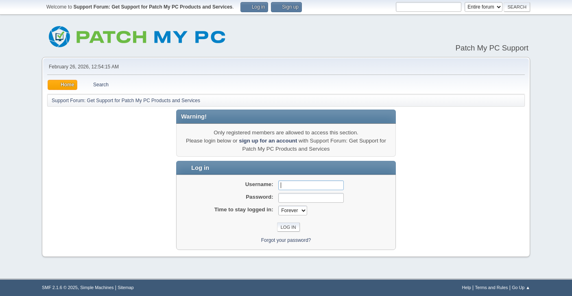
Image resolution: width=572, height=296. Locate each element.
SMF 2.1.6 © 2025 (60, 287)
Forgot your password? (286, 240)
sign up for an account (268, 141)
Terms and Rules (491, 287)
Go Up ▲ (521, 287)
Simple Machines (97, 287)
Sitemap (126, 287)
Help (466, 287)
